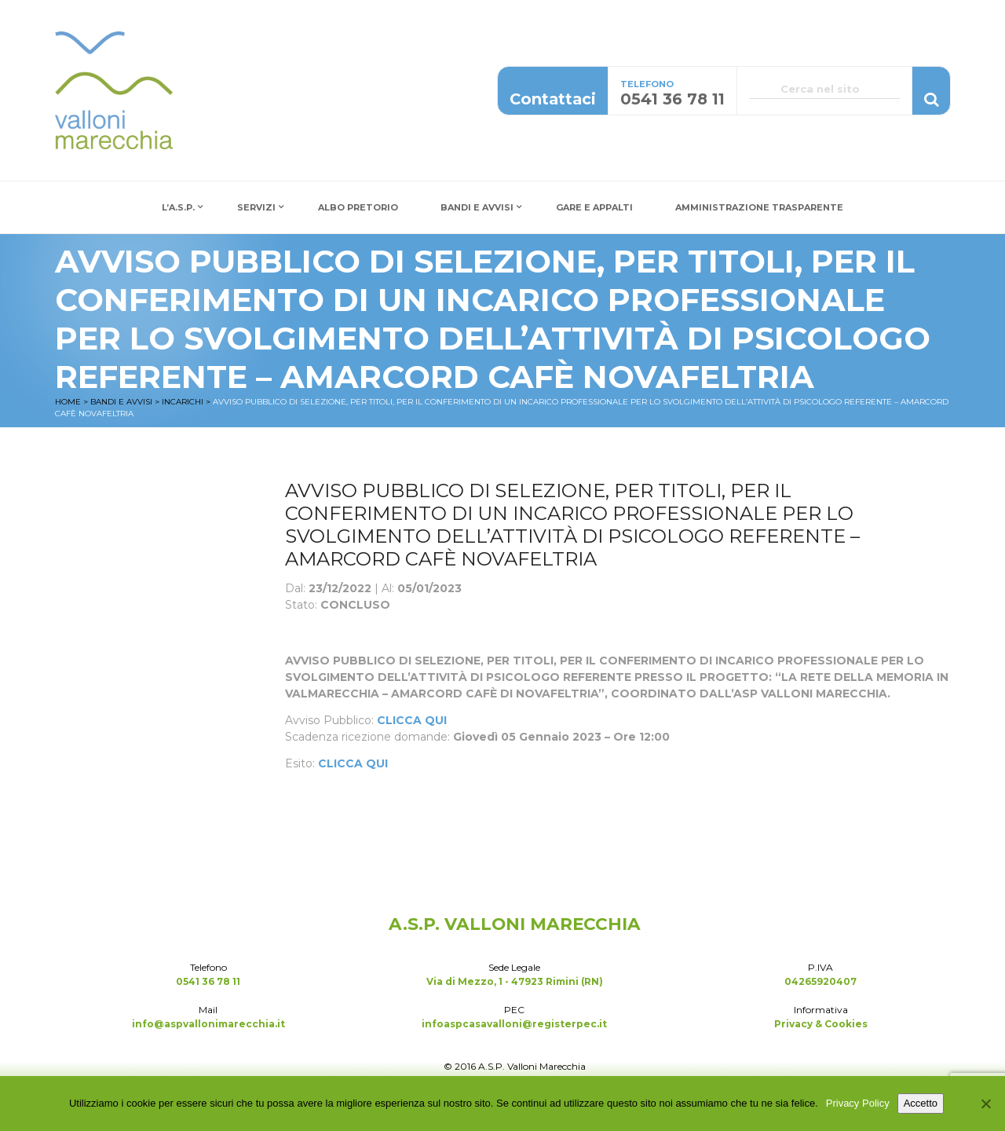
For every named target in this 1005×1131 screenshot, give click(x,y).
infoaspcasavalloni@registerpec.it (514, 1024)
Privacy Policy (858, 1103)
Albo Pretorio (358, 207)
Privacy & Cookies (821, 1024)
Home (68, 402)
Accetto (920, 1103)
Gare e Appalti (594, 207)
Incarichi (182, 402)
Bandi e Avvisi (476, 207)
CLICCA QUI (412, 720)
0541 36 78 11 (208, 981)
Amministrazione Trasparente (759, 207)
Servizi (256, 207)
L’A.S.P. (178, 207)
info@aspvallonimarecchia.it (208, 1024)
